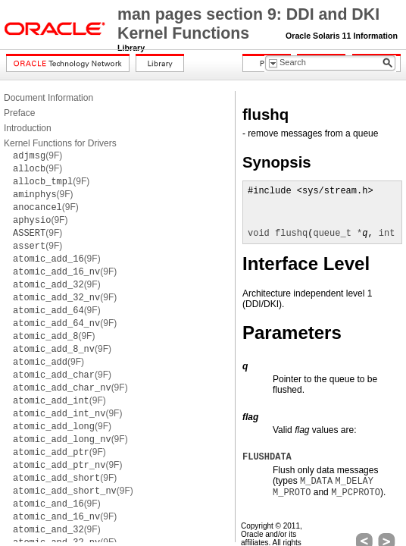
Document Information (48, 98)
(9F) (37, 155)
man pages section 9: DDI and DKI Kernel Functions (248, 23)
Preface (19, 113)
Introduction (28, 128)
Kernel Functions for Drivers (60, 143)
